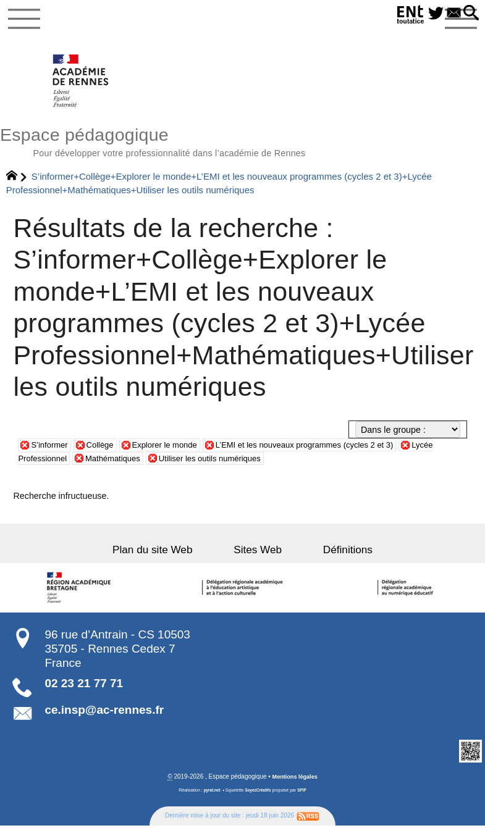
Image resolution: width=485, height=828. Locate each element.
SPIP (304, 795)
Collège (105, 450)
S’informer (51, 450)
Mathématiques (120, 463)
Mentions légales (295, 782)
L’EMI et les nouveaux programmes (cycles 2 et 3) (326, 450)
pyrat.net (210, 795)
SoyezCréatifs (258, 795)
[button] (470, 13)
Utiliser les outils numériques (225, 463)
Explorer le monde (174, 450)
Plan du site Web (169, 554)
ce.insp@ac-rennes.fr (104, 715)
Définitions (330, 554)
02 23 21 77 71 (83, 688)
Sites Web (258, 554)
